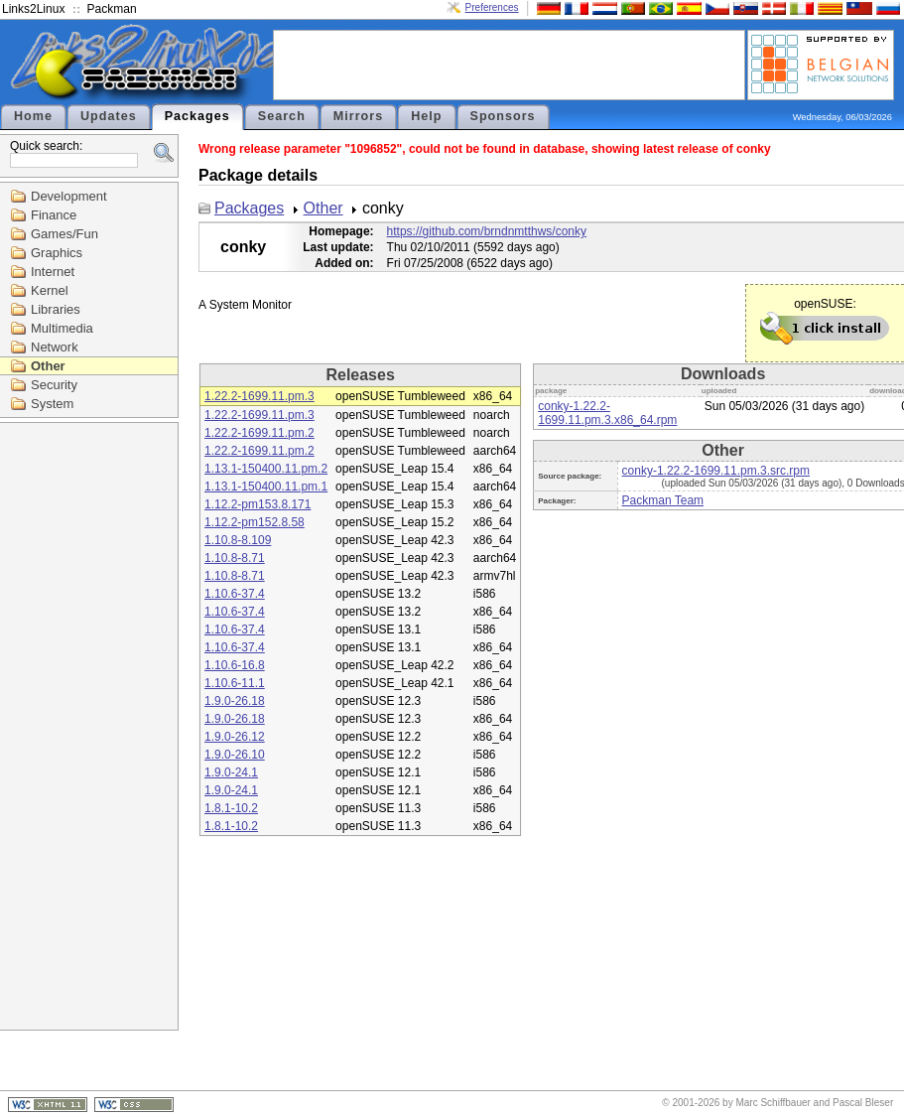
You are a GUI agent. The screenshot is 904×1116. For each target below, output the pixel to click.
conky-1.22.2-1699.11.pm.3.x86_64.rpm (607, 413)
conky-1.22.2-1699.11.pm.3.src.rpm (716, 471)
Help (426, 116)
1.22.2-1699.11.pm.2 (259, 433)
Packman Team (663, 500)
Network (54, 347)
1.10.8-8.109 (237, 540)
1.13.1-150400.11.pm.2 (265, 469)
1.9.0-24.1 (231, 772)
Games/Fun (64, 233)
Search (282, 116)
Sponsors (503, 116)
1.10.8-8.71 (234, 558)
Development (69, 196)
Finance (53, 215)
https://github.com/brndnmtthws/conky (486, 231)
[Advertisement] (509, 63)
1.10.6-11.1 (234, 683)
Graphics (56, 252)
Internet (52, 271)
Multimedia (62, 328)
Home (33, 116)
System (52, 403)
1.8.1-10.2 (231, 808)
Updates (108, 116)
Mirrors (358, 116)
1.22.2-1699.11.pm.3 (259, 396)
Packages (197, 116)
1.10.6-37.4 (234, 594)
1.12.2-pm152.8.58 (254, 522)
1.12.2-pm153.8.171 (257, 504)
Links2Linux (33, 9)
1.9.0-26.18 (234, 701)
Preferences (492, 7)
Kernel (49, 290)
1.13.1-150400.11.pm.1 (265, 486)
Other (48, 365)
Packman (112, 9)
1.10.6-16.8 (234, 665)
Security (54, 384)
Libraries (55, 309)
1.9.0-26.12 (234, 737)
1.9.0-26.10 (234, 755)
